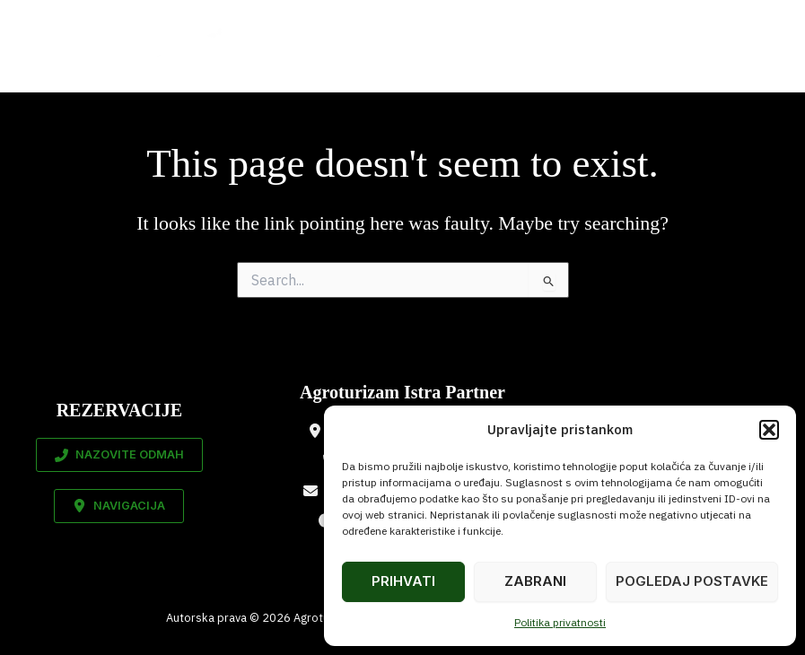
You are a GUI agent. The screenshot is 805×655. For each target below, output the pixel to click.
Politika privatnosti (560, 622)
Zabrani (535, 581)
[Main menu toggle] (758, 46)
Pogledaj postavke (692, 581)
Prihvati (403, 581)
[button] (769, 430)
